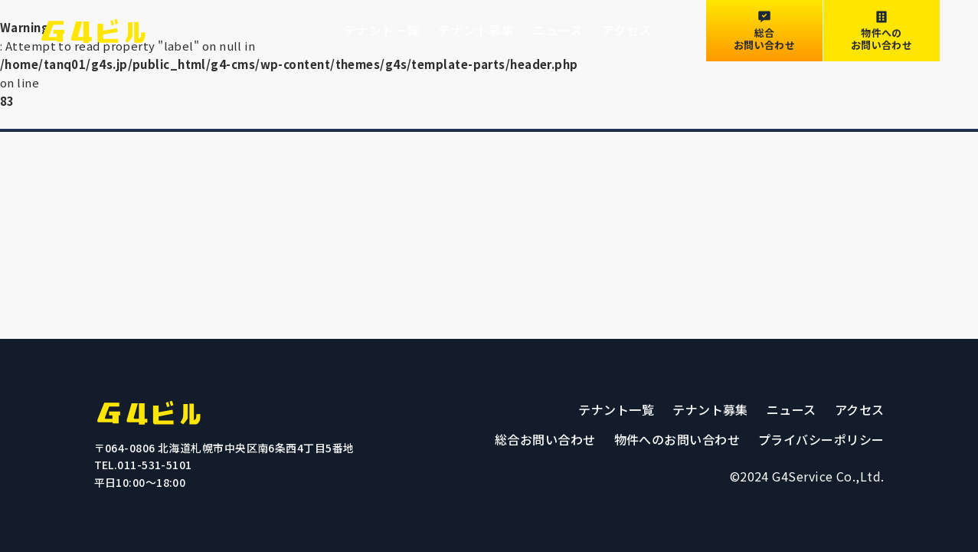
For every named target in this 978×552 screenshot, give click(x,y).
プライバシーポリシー (821, 439)
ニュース (558, 30)
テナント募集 (476, 30)
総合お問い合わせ (545, 439)
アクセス (627, 30)
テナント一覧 (382, 30)
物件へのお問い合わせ (677, 439)
